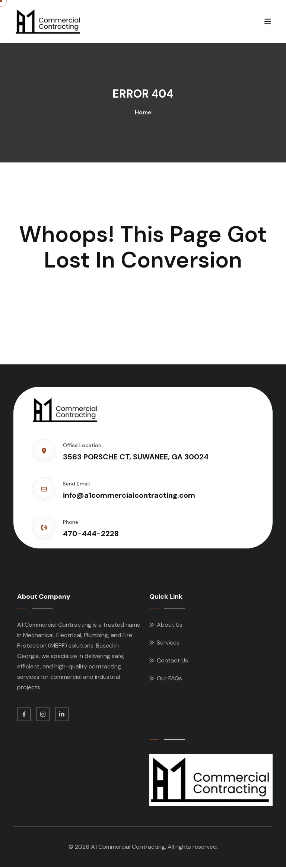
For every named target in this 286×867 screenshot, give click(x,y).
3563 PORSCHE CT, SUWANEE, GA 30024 (136, 457)
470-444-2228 (91, 533)
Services (168, 642)
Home (143, 112)
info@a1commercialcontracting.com (129, 495)
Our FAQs (169, 678)
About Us (169, 625)
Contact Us (172, 660)
